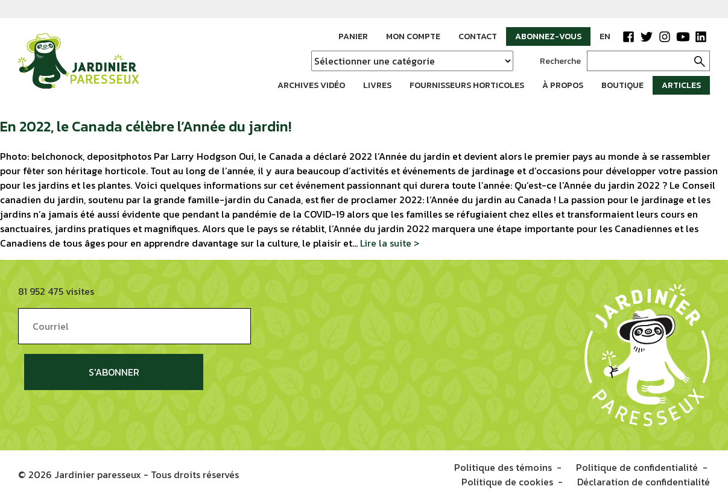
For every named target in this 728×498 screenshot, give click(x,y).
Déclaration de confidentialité (643, 481)
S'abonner (114, 372)
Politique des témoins (503, 466)
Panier (353, 36)
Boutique (622, 85)
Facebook (628, 37)
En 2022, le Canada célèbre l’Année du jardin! (145, 126)
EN (605, 36)
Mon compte (413, 36)
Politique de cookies (507, 481)
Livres (377, 85)
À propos (562, 85)
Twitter (647, 37)
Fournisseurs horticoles (467, 85)
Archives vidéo (311, 85)
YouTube (683, 37)
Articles (681, 85)
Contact (477, 36)
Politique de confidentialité (637, 466)
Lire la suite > (389, 243)
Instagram (665, 37)
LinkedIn (701, 37)
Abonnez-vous (548, 36)
